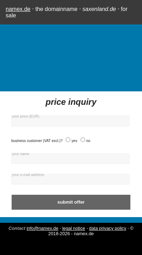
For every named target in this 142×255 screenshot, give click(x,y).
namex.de (18, 9)
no (88, 141)
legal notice (73, 228)
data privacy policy (107, 228)
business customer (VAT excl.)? (37, 141)
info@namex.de (42, 228)
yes (74, 141)
